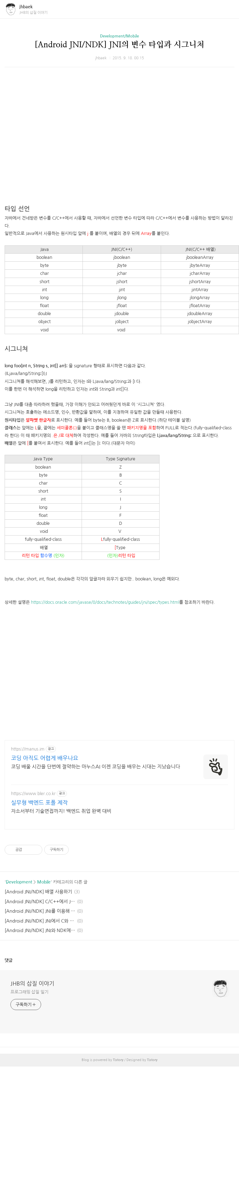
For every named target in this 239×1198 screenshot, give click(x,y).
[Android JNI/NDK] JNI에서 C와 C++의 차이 (40, 921)
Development (19, 882)
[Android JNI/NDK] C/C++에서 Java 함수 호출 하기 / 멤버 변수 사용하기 (40, 901)
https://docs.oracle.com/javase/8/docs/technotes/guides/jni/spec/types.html (105, 602)
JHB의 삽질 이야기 (32, 983)
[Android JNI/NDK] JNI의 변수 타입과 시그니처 (119, 45)
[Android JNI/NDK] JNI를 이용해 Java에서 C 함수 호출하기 (40, 911)
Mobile (44, 882)
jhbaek (26, 7)
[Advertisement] (115, 189)
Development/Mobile (119, 36)
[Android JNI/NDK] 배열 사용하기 (38, 891)
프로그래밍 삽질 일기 (29, 992)
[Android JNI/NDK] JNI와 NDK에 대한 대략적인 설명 (40, 930)
